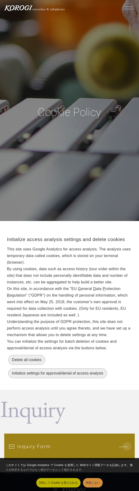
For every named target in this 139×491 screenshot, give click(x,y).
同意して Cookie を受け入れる (58, 482)
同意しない (93, 482)
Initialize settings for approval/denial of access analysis (57, 373)
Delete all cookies (26, 360)
